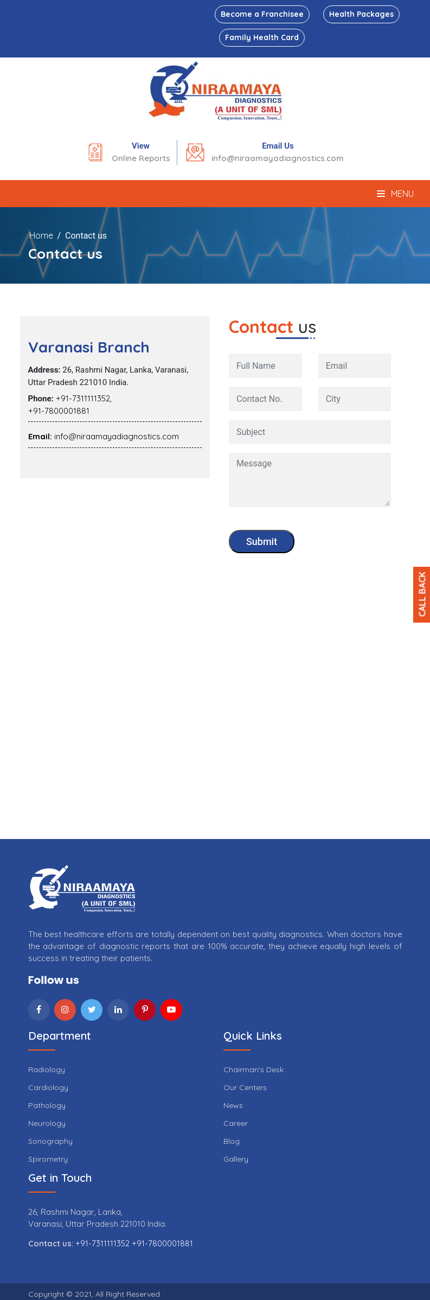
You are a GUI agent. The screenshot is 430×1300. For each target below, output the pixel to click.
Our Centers (245, 1087)
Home (41, 235)
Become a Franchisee (262, 14)
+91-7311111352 (103, 1243)
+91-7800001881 (58, 411)
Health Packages (361, 14)
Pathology (47, 1105)
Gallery (235, 1159)
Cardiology (48, 1087)
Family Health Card (262, 37)
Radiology (46, 1069)
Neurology (47, 1123)
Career (235, 1123)
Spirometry (48, 1159)
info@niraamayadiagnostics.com (277, 158)
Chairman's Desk (253, 1069)
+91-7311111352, (84, 398)
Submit (261, 541)
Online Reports (141, 158)
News (233, 1105)
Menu (395, 193)
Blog (231, 1141)
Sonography (50, 1141)
